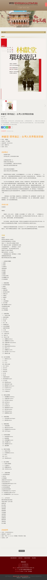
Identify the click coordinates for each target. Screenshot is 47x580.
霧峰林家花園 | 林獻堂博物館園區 (23, 3)
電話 (21, 564)
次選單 (23, 32)
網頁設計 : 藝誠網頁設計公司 (23, 577)
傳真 (21, 566)
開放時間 (18, 571)
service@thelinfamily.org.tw (25, 567)
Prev (1, 18)
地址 (17, 569)
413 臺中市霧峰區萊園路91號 (25, 569)
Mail (15, 567)
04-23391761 (25, 564)
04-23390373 (25, 566)
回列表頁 (22, 550)
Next (45, 18)
